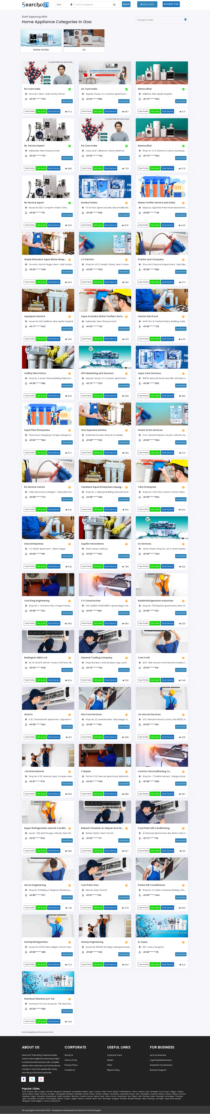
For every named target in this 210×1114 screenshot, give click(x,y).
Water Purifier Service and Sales (156, 202)
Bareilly (60, 1099)
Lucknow (97, 1092)
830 (68, 395)
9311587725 (171, 4)
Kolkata (85, 1092)
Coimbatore (114, 1094)
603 (125, 964)
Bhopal (115, 1092)
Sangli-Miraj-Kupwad (172, 1099)
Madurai (162, 1094)
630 (68, 225)
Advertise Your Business (161, 1065)
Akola (144, 1099)
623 (125, 339)
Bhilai (95, 1099)
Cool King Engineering (36, 600)
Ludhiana (141, 1092)
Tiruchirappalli (51, 1099)
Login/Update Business (161, 1060)
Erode (33, 1101)
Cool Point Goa (89, 885)
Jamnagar (159, 1099)
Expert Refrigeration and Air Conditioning (45, 828)
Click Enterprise (147, 486)
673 (182, 282)
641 (182, 964)
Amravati (88, 1099)
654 (68, 282)
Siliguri (134, 1096)
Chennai (30, 1092)
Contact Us (70, 1070)
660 (125, 623)
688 (125, 794)
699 (125, 395)
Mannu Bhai (145, 88)
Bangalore (58, 1092)
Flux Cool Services (91, 714)
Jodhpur (180, 1092)
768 (125, 566)
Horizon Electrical (148, 316)
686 (68, 168)
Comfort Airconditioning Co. (154, 771)
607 (125, 850)
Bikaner (81, 1099)
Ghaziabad (32, 1099)
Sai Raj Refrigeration (36, 942)
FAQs (109, 1065)
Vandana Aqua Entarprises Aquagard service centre (102, 486)
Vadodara (26, 1096)
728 (68, 907)
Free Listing (147, 4)
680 (182, 395)
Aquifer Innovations (92, 543)
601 (69, 737)
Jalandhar (41, 1096)
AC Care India (89, 88)
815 (125, 509)
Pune (24, 1092)
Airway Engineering (92, 942)
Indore (104, 1092)
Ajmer (102, 1096)
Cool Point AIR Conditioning (154, 828)
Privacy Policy (71, 1065)
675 (182, 168)
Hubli (140, 1096)
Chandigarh (144, 1094)
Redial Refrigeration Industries (155, 600)
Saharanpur (122, 1096)
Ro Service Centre (34, 486)
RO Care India (32, 88)
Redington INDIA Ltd (35, 657)
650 (182, 907)
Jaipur (91, 1092)
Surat (161, 1092)
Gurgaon (42, 1092)
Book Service (53, 111)
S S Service (87, 259)
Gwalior (99, 1094)
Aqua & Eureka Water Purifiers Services (102, 316)
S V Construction (91, 600)
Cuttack (83, 1096)
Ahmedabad (76, 1092)
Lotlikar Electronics (35, 373)
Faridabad (154, 1092)
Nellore (96, 1096)
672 (182, 452)
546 (182, 680)
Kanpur (167, 1092)
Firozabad (179, 1096)
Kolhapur (138, 1099)
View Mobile (67, 101)
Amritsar (182, 1094)
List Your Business (158, 1055)
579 (125, 907)
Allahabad (78, 1094)
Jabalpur (106, 1094)
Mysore (168, 1094)
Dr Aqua (142, 942)
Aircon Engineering (35, 885)
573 (68, 964)
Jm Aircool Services (149, 714)
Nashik (25, 1094)
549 (68, 1021)
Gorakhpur (67, 1096)
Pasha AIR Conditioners (151, 885)
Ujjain (24, 1099)
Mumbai (50, 1092)
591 (125, 680)
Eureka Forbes (89, 202)
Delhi (36, 1092)
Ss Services (144, 543)
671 (182, 111)
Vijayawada (124, 1094)
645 (182, 225)
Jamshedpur (170, 1096)
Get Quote (41, 111)
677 (68, 452)
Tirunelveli (41, 1099)
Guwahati (154, 1094)
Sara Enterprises (33, 543)
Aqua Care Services (149, 373)
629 (125, 452)
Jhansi (107, 1096)
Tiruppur (67, 1099)
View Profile (29, 111)
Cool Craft (144, 657)
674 (68, 111)
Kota (137, 1094)
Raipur (132, 1094)
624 (68, 680)
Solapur (175, 1094)
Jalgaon (74, 1099)
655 (125, 225)
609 (68, 794)
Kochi (100, 1099)
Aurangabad (60, 1094)
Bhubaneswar (51, 1096)
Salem (152, 1096)
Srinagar (51, 1094)
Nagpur (173, 1092)
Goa (129, 1096)
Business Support (158, 1070)
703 (125, 168)
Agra (147, 1092)
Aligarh (33, 1096)
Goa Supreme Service (93, 430)
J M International (34, 771)
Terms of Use (71, 1060)
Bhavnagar (107, 1099)
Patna (134, 1092)
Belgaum (39, 1101)
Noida (59, 1096)
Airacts (28, 714)
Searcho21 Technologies (89, 1110)
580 (68, 850)
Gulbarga (151, 1099)
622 (68, 509)
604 (182, 509)
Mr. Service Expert (34, 145)
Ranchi (92, 1094)
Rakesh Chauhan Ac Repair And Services (102, 828)
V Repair (86, 771)
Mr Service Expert (34, 202)
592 (68, 339)
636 (182, 737)
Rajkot (37, 1094)
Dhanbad (69, 1094)
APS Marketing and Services (97, 373)
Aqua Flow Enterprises (37, 430)
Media (110, 1060)
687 (125, 111)
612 (183, 850)
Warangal (160, 1096)
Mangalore (26, 1101)
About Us (69, 1055)
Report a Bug (113, 1070)
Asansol (90, 1096)
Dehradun (75, 1096)
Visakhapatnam (125, 1092)
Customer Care (114, 1055)
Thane (109, 1092)
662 (125, 282)
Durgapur (115, 1099)
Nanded (131, 1099)
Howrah (86, 1094)
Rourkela (123, 1099)
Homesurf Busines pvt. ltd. (39, 998)
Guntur (114, 1096)
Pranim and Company (151, 259)
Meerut (31, 1094)
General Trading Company (96, 657)
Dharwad (146, 1096)
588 (125, 737)
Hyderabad (66, 1092)
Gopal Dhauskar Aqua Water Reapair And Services (45, 259)
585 (68, 623)
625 (182, 623)
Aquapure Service (34, 316)
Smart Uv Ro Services (150, 430)
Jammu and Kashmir (52, 1101)
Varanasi (43, 1094)
